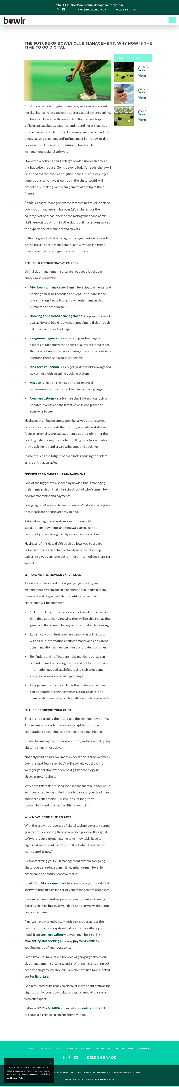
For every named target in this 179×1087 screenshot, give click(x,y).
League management (45, 338)
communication (51, 934)
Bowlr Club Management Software (49, 883)
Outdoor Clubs (124, 1048)
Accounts (37, 383)
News (59, 1048)
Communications (42, 398)
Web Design (144, 1048)
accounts (63, 947)
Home (32, 1048)
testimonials (39, 976)
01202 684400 (126, 9)
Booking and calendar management (56, 316)
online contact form (96, 1008)
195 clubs (78, 209)
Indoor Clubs (103, 1048)
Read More (142, 72)
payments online (85, 941)
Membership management (49, 287)
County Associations (78, 1048)
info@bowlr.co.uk (91, 9)
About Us (45, 1048)
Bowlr (28, 203)
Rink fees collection (44, 367)
